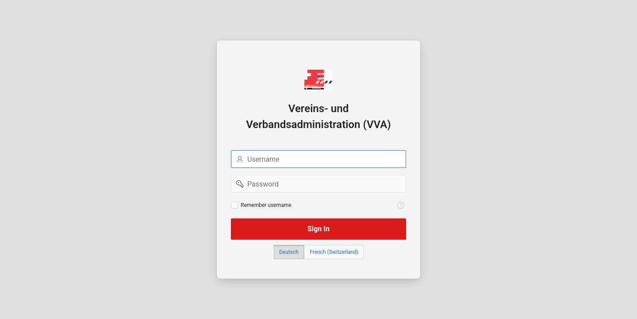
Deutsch (289, 252)
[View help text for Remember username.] (400, 205)
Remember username (266, 205)
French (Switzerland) (334, 252)
